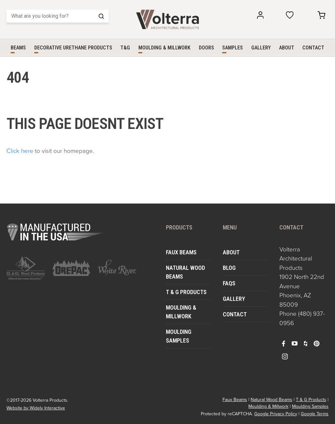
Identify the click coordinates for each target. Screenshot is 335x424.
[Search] (57, 16)
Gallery (261, 48)
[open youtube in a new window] (294, 343)
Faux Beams (181, 252)
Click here (19, 150)
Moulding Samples (178, 336)
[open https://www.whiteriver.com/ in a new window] (117, 268)
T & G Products (186, 292)
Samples (232, 48)
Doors (206, 48)
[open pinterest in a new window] (316, 343)
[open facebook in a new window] (283, 343)
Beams (18, 48)
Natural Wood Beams (185, 272)
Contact (313, 48)
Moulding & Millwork (164, 48)
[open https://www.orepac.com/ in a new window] (71, 268)
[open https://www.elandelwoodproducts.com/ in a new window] (25, 268)
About (286, 48)
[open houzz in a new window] (305, 343)
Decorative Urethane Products (73, 48)
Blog (229, 267)
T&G (125, 48)
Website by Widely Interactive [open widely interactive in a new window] (35, 408)
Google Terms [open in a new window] (315, 413)
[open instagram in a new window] (284, 356)
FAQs (229, 283)
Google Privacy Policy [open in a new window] (275, 413)
